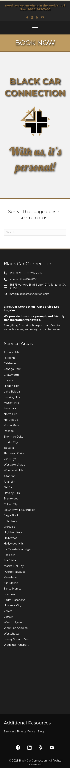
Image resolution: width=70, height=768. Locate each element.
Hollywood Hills (14, 543)
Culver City (11, 504)
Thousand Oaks (14, 453)
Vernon (8, 616)
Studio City (11, 442)
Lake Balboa (12, 391)
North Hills (10, 414)
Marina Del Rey (14, 566)
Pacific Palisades (14, 571)
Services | (10, 731)
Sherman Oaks (13, 436)
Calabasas (10, 363)
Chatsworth (11, 374)
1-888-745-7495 (39, 9)
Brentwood (11, 498)
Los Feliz (9, 555)
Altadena (9, 476)
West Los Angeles (15, 628)
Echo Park (10, 521)
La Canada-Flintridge (17, 549)
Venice (8, 611)
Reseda (9, 431)
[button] (18, 747)
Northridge (11, 419)
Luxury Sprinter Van (16, 639)
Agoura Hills (11, 352)
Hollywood (11, 538)
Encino (8, 380)
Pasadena (10, 577)
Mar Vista (10, 560)
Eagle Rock (11, 515)
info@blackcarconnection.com (29, 294)
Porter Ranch (12, 425)
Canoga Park (12, 369)
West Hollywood (14, 622)
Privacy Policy (27, 731)
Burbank (9, 358)
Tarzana (9, 447)
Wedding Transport (16, 644)
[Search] (35, 232)
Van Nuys (10, 459)
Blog (41, 731)
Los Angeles (12, 397)
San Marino (11, 583)
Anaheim (9, 481)
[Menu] (35, 27)
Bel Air (8, 487)
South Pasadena (14, 600)
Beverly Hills (12, 493)
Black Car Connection (33, 760)
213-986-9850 (28, 279)
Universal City (12, 605)
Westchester (12, 633)
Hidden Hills (11, 386)
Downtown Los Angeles (19, 510)
